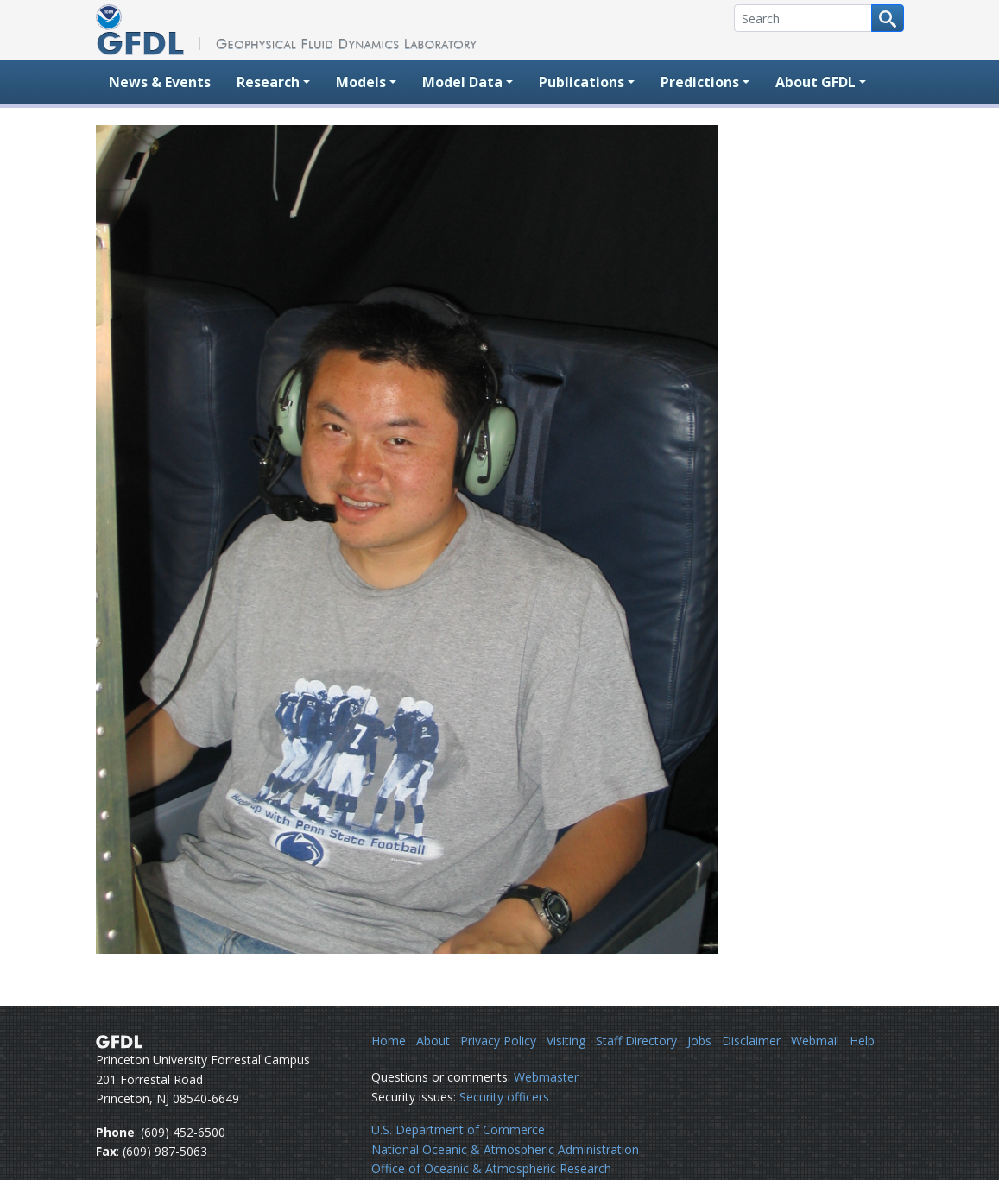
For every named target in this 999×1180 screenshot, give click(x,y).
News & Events (160, 82)
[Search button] (887, 18)
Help (862, 1040)
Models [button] (361, 82)
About (433, 1040)
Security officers (504, 1097)
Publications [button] (581, 82)
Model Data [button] (462, 82)
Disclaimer (751, 1040)
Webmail (815, 1040)
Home (388, 1040)
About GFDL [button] (815, 82)
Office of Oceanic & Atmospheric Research (491, 1168)
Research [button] (268, 82)
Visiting (566, 1040)
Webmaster (546, 1077)
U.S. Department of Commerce (458, 1129)
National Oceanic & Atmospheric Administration (505, 1149)
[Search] (803, 18)
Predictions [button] (700, 82)
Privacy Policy (498, 1040)
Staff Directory (636, 1040)
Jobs (699, 1040)
